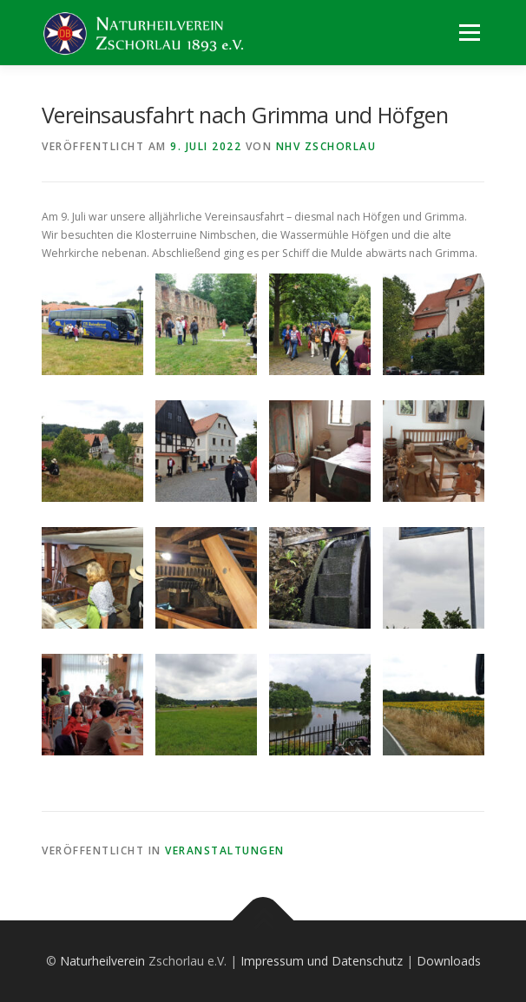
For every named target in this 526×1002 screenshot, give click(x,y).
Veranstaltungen (225, 850)
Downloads (449, 961)
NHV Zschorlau (326, 146)
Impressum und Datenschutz (321, 961)
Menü (468, 32)
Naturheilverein (102, 961)
